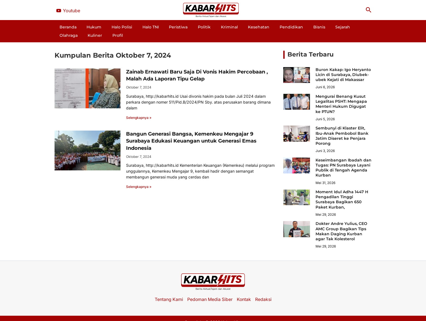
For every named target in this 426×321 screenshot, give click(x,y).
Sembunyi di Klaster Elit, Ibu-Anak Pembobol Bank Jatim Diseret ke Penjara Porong (342, 127)
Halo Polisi (114, 27)
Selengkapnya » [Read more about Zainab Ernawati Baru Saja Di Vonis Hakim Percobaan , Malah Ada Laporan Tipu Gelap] (138, 109)
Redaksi (264, 291)
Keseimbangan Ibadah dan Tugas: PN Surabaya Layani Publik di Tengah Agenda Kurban (343, 159)
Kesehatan (227, 27)
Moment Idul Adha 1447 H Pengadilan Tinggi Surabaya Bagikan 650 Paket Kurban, (342, 191)
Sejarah (297, 27)
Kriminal (202, 27)
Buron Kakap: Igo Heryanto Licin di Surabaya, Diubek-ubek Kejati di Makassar (343, 66)
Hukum (90, 27)
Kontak (244, 291)
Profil (359, 27)
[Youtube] (68, 10)
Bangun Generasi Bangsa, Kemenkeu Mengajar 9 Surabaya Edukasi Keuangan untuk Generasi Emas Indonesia (191, 132)
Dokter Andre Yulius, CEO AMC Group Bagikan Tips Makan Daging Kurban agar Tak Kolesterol (341, 223)
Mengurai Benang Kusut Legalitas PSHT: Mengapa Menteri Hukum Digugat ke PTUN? (341, 95)
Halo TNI (138, 27)
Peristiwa (161, 27)
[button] (369, 10)
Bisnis (279, 27)
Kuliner (341, 27)
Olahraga (320, 27)
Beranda (69, 27)
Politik (182, 27)
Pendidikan (255, 27)
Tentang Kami (168, 291)
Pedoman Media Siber (210, 291)
